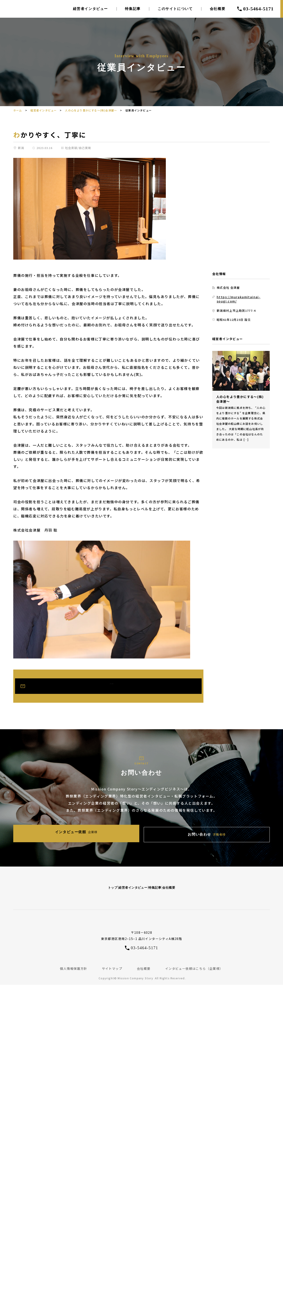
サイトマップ (112, 964)
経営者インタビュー (90, 9)
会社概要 (217, 9)
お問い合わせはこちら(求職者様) (114, 686)
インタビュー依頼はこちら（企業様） (194, 964)
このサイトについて (175, 9)
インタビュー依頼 (103, 833)
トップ (65, 882)
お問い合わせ (180, 833)
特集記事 (132, 9)
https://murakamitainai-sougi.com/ (237, 299)
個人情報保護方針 (73, 964)
